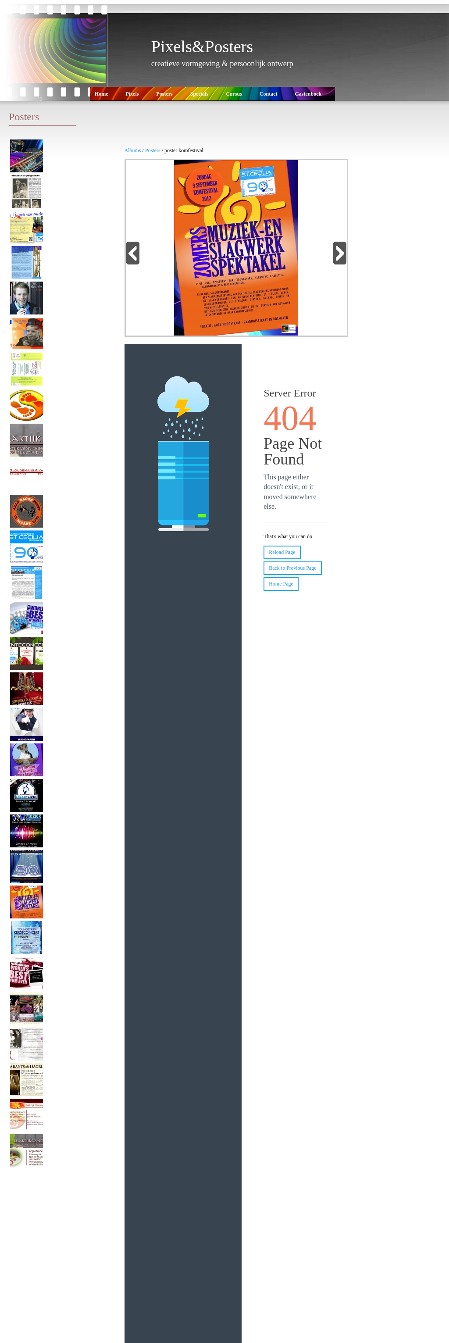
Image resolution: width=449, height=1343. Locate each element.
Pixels (132, 94)
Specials (199, 94)
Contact (269, 94)
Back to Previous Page (292, 568)
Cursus (234, 94)
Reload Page (282, 552)
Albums (134, 150)
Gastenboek (308, 94)
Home (101, 94)
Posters (164, 94)
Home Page (281, 584)
